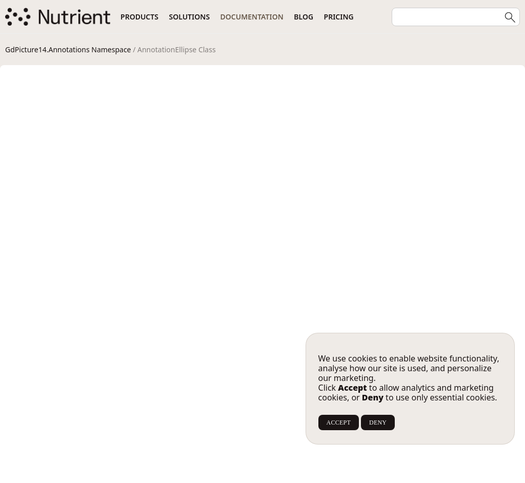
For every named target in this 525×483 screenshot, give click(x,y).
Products (139, 17)
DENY (378, 422)
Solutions (189, 17)
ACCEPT (339, 422)
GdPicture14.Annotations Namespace (68, 49)
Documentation (252, 17)
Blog (303, 17)
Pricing (339, 17)
